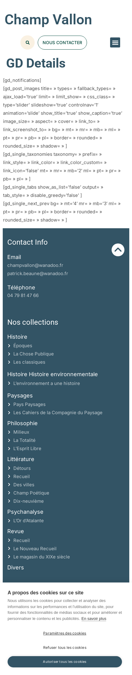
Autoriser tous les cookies (64, 661)
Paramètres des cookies (64, 633)
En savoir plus (94, 618)
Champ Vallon (48, 19)
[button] (115, 42)
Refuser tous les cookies (64, 647)
